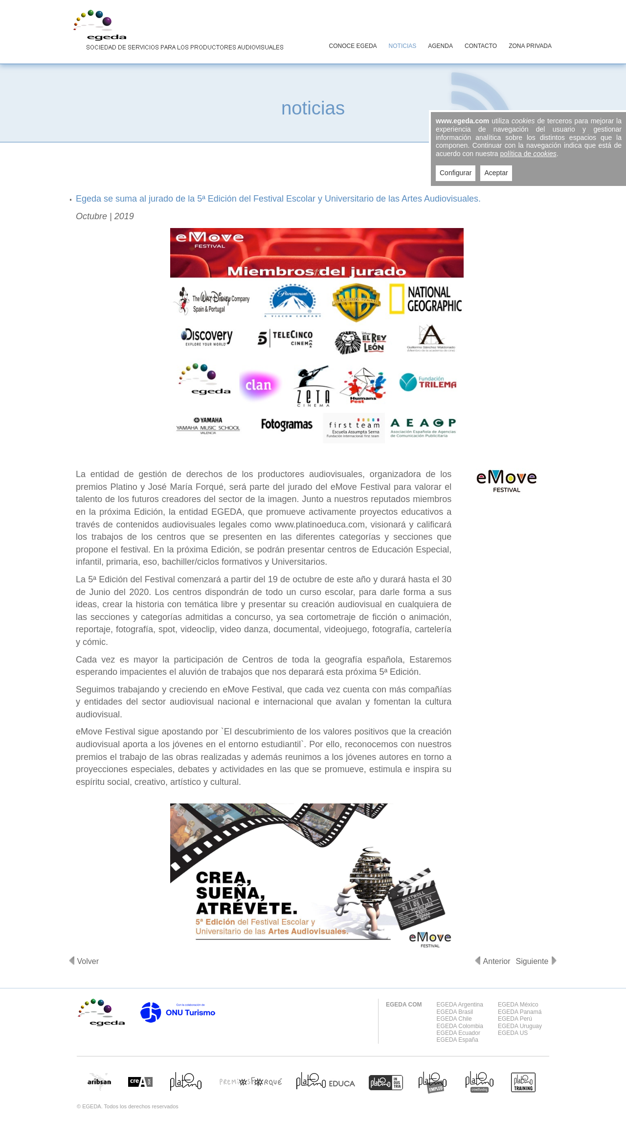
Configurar (455, 173)
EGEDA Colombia (460, 1026)
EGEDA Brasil (455, 1011)
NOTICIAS (403, 46)
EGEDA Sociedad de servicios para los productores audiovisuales (176, 31)
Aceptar (496, 173)
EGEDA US (513, 1033)
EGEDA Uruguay (520, 1026)
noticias (313, 107)
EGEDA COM (404, 1004)
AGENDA (440, 46)
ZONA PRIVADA (530, 46)
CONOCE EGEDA (353, 46)
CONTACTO (481, 46)
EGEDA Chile (454, 1018)
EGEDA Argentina (460, 1004)
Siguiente (532, 961)
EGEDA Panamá (519, 1011)
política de (528, 154)
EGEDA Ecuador (458, 1033)
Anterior (497, 961)
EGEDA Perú (515, 1018)
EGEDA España (457, 1039)
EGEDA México (518, 1004)
